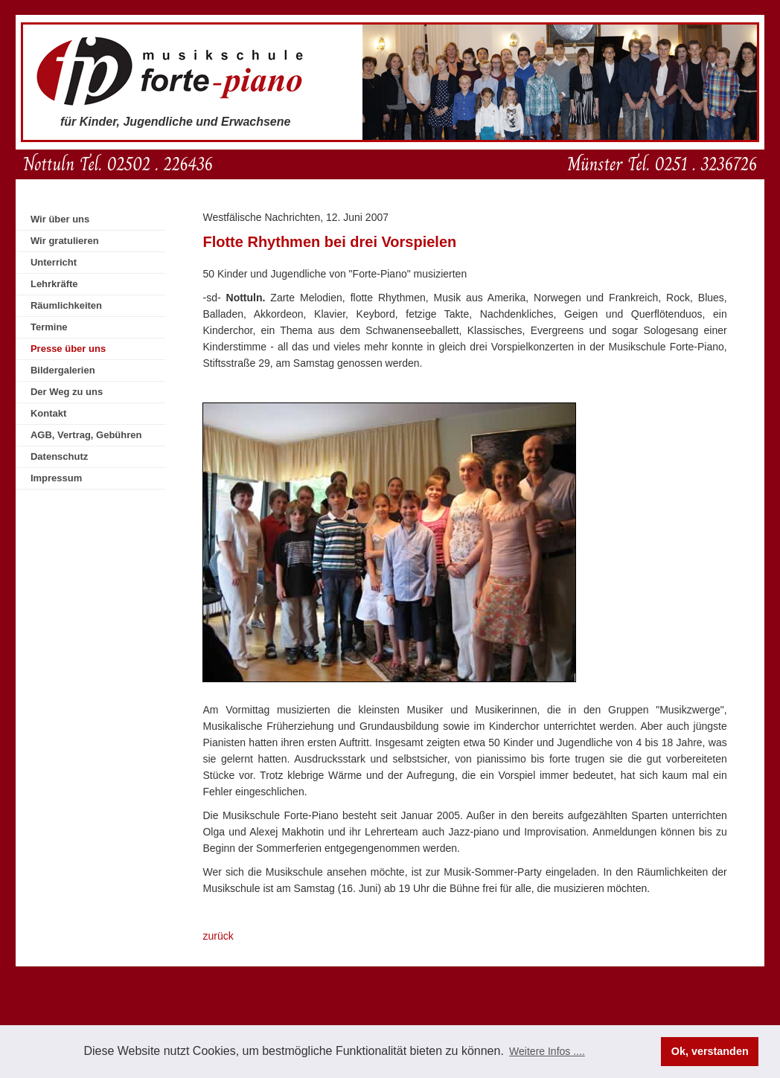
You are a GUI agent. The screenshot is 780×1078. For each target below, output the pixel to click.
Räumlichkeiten (66, 305)
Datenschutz (59, 456)
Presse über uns (68, 348)
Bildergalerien (63, 370)
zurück (217, 936)
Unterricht (54, 262)
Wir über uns (60, 219)
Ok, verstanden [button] (710, 1051)
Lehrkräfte (54, 283)
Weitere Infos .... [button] (547, 1051)
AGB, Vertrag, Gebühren (86, 434)
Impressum (56, 478)
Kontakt (48, 413)
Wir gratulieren (65, 240)
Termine (49, 327)
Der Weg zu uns (67, 391)
